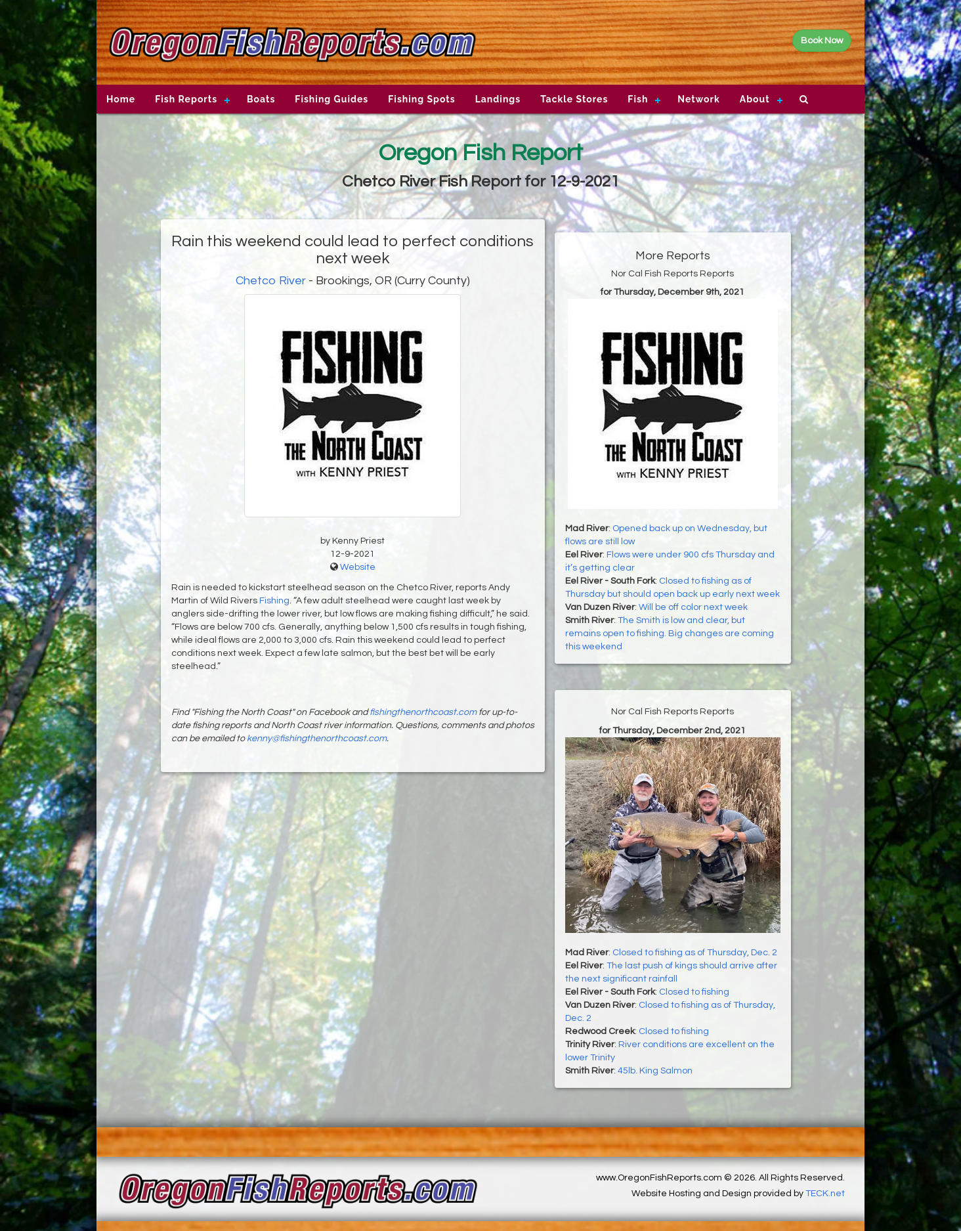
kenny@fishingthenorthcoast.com (317, 738)
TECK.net (825, 1193)
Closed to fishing (694, 992)
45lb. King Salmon (655, 1070)
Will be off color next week (693, 607)
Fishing (274, 600)
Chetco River (271, 280)
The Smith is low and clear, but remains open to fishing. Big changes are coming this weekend (669, 633)
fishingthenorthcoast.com (423, 712)
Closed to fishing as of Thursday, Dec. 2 (694, 952)
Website (357, 567)
